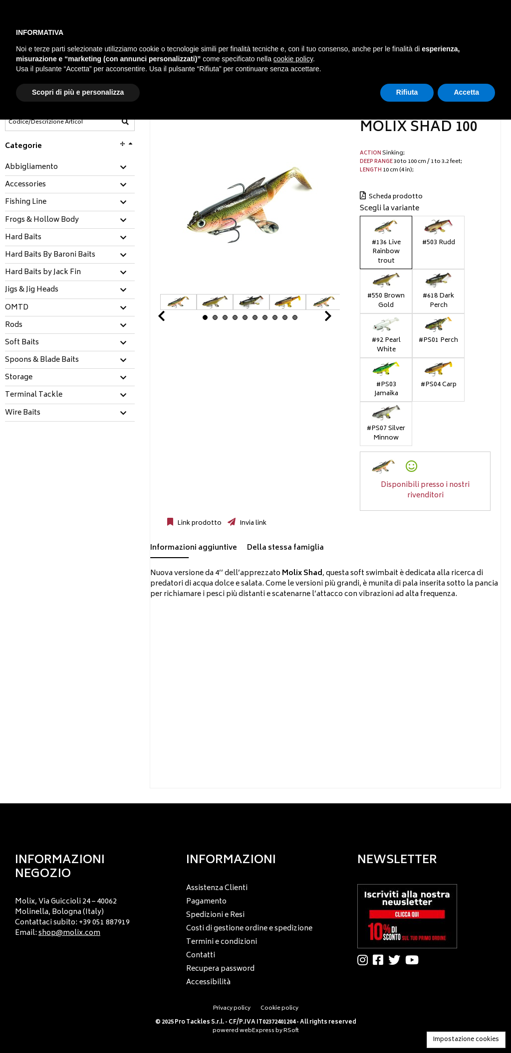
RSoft (291, 1031)
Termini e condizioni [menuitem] (221, 942)
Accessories (25, 184)
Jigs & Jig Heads (31, 290)
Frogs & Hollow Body (42, 220)
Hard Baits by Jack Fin (43, 272)
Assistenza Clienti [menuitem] (217, 888)
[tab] (70, 167)
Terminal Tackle (33, 395)
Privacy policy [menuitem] (232, 1008)
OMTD (16, 307)
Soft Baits (22, 342)
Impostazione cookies (466, 1040)
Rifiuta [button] (407, 92)
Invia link (252, 523)
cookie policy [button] (293, 59)
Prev (173, 318)
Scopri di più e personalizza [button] (78, 92)
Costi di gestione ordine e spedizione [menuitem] (249, 928)
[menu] (84, 915)
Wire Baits (22, 413)
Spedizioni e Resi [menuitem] (215, 915)
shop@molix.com (69, 933)
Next (315, 318)
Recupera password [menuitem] (220, 969)
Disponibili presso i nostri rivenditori (425, 490)
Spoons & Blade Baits (42, 360)
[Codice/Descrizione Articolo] (45, 122)
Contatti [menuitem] (200, 955)
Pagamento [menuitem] (206, 902)
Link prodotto (199, 523)
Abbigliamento (31, 167)
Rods (13, 325)
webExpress (257, 1031)
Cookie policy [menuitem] (279, 1008)
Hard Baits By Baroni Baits (50, 255)
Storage (18, 377)
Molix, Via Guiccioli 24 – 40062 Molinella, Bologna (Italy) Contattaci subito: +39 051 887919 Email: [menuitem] (72, 917)
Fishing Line (25, 202)
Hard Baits (23, 237)
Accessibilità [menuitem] (208, 982)
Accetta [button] (466, 92)
